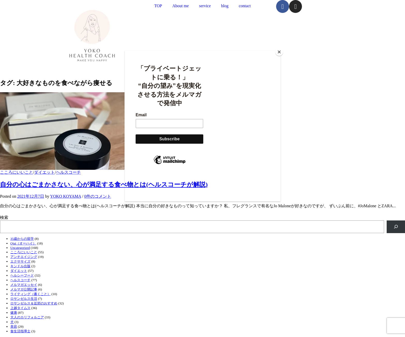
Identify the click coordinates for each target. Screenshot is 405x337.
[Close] (279, 52)
